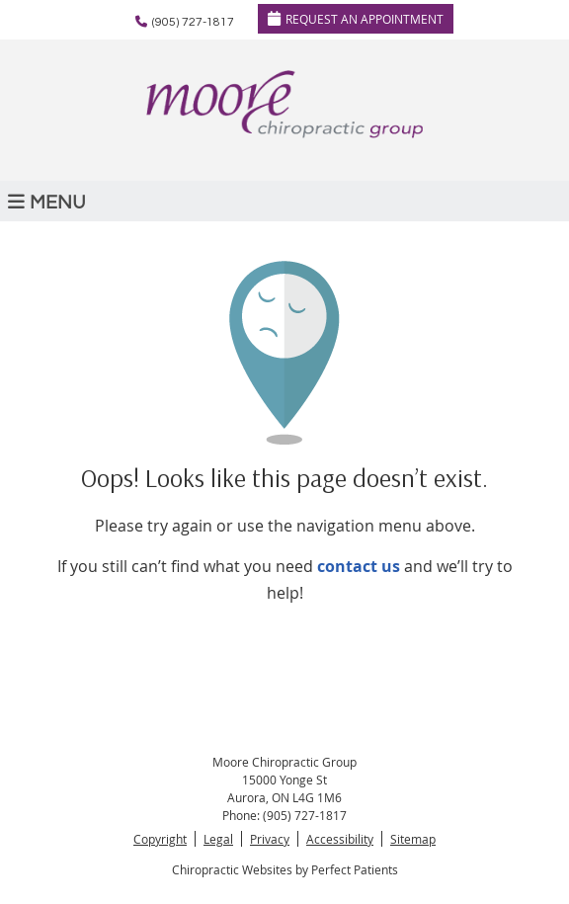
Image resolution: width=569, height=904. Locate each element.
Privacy (269, 839)
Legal (218, 839)
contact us (358, 566)
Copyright (160, 839)
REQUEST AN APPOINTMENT (356, 19)
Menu (47, 202)
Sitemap (413, 839)
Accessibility (339, 839)
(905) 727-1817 (193, 22)
